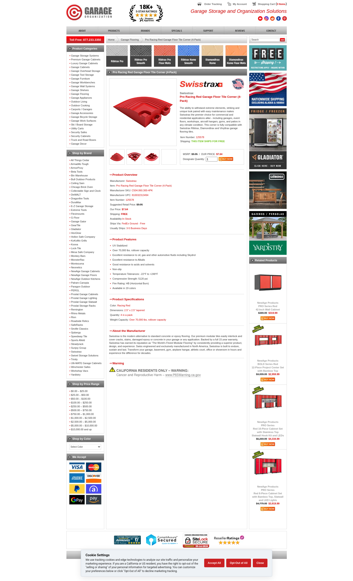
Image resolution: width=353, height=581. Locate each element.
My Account (240, 4)
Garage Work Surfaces (83, 120)
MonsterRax (77, 259)
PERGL (75, 290)
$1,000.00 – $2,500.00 (83, 418)
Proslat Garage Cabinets (84, 294)
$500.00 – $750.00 (81, 410)
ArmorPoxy (77, 167)
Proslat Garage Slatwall (84, 302)
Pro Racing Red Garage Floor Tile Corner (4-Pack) (173, 39)
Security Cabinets (80, 136)
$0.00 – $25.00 (79, 391)
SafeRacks (77, 325)
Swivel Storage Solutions (84, 355)
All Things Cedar (80, 160)
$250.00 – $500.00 (81, 406)
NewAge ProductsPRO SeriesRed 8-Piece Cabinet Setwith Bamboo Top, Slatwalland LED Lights (267, 493)
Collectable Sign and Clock (85, 190)
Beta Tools (76, 171)
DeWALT (76, 194)
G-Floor (75, 217)
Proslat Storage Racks (83, 305)
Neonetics (76, 267)
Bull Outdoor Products (83, 179)
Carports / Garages (81, 109)
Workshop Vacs (79, 370)
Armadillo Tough (80, 164)
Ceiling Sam (77, 183)
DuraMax (76, 202)
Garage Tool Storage (82, 74)
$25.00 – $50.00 (80, 395)
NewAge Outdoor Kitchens (85, 279)
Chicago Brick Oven (82, 187)
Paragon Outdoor (80, 286)
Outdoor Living (79, 101)
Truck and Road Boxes (83, 140)
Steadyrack (77, 344)
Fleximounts (77, 213)
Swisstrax (76, 351)
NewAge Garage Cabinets (85, 271)
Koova (74, 244)
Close (260, 563)
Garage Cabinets (80, 67)
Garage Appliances (81, 97)
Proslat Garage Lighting (84, 298)
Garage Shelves (80, 90)
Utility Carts (77, 128)
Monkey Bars (78, 256)
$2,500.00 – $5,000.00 (83, 421)
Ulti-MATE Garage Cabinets (86, 363)
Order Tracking (213, 4)
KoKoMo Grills (79, 240)
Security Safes (79, 132)
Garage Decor (78, 143)
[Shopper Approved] (127, 543)
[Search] (265, 39)
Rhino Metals (78, 313)
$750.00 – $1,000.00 (82, 414)
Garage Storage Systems (85, 55)
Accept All (214, 563)
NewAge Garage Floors (84, 275)
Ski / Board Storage (81, 124)
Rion (73, 317)
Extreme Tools (79, 210)
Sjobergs (76, 332)
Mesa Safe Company (82, 252)
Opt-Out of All (238, 563)
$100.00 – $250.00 (81, 402)
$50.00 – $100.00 (80, 398)
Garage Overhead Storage (85, 71)
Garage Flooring (80, 94)
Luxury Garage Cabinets (84, 63)
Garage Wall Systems (83, 86)
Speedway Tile (79, 336)
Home (111, 39)
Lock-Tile (76, 248)
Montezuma (77, 263)
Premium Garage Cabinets (85, 59)
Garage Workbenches (83, 82)
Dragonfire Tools (80, 198)
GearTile (75, 225)
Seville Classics (79, 328)
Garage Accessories (82, 113)
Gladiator (76, 229)
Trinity (74, 359)
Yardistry (76, 374)
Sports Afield (78, 340)
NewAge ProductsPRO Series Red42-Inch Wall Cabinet (268, 306)
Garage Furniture (80, 78)
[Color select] (85, 447)
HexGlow (76, 233)
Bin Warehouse (79, 175)
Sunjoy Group (78, 347)
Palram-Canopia (80, 282)
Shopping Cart (266, 4)
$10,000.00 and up (81, 429)
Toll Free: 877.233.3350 (85, 39)
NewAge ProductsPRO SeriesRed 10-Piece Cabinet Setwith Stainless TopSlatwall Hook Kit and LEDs (268, 429)
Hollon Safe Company (83, 236)
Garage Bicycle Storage (84, 117)
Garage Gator (78, 221)
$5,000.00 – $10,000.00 (84, 425)
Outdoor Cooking (80, 105)
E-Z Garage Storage (82, 206)
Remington (77, 309)
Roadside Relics (80, 321)
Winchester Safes (80, 367)
